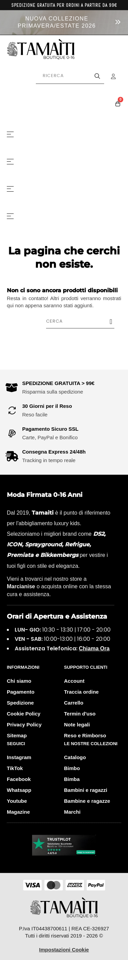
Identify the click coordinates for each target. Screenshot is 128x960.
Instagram (19, 757)
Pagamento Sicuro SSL (50, 429)
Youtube (17, 801)
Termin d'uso (80, 714)
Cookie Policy (23, 714)
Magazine (18, 812)
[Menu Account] (118, 76)
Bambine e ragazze (87, 801)
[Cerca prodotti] (70, 76)
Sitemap (17, 735)
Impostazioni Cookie (64, 949)
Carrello (74, 703)
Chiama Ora (94, 648)
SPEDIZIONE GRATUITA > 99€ (58, 383)
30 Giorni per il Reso (47, 406)
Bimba (72, 779)
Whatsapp (19, 790)
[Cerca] (83, 321)
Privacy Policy (24, 724)
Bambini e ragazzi (86, 790)
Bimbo (72, 768)
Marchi (72, 812)
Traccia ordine (81, 692)
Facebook (19, 779)
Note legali (77, 724)
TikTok (15, 768)
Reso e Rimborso (85, 735)
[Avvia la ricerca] (97, 76)
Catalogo (75, 757)
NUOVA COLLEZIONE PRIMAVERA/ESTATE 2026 (57, 22)
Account (74, 681)
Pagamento (20, 692)
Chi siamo (19, 681)
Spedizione (20, 703)
